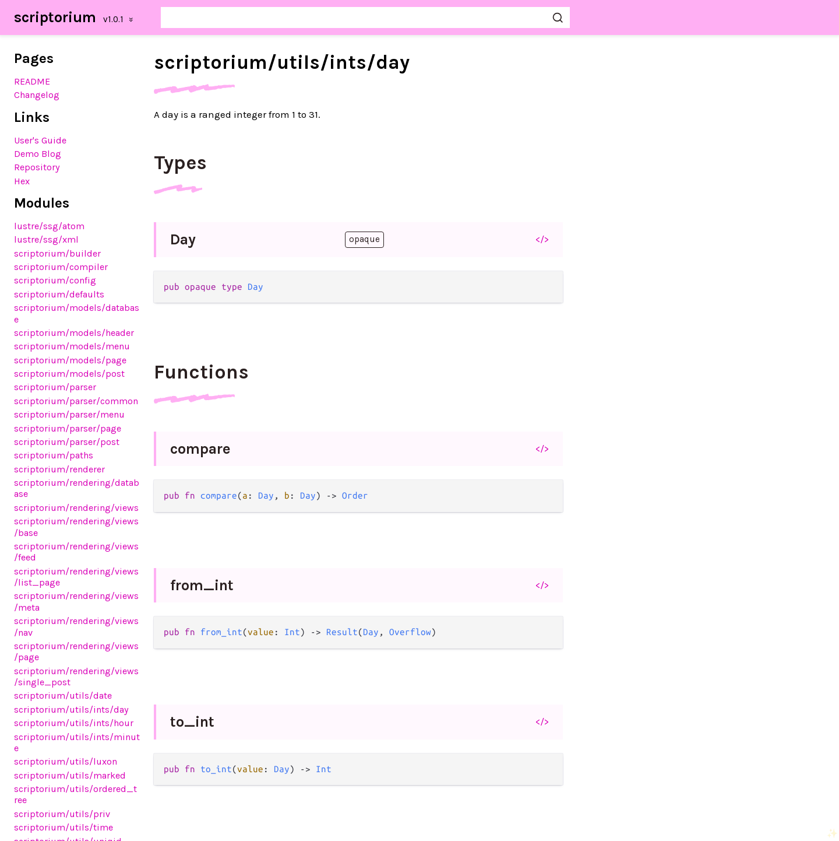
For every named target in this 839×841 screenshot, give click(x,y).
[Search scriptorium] (365, 17)
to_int (192, 721)
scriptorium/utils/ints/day (71, 709)
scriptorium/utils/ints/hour (73, 722)
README (32, 81)
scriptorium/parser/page (67, 428)
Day (183, 239)
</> (542, 239)
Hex (22, 181)
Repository (37, 167)
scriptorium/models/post (69, 373)
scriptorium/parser (55, 387)
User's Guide (40, 140)
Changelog (36, 94)
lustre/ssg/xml (46, 239)
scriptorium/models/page (70, 360)
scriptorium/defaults (59, 294)
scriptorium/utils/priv (62, 813)
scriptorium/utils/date (63, 695)
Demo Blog (37, 153)
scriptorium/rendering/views (76, 507)
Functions (201, 372)
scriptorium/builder (57, 253)
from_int (202, 585)
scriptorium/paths (53, 455)
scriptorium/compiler (61, 266)
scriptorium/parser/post (66, 441)
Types (180, 162)
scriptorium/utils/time (63, 827)
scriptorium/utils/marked (70, 775)
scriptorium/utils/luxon (65, 761)
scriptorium (55, 17)
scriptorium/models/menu (72, 346)
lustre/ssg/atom (49, 226)
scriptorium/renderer (59, 469)
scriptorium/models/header (74, 332)
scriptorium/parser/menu (69, 414)
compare (200, 448)
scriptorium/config (55, 280)
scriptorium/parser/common (76, 401)
